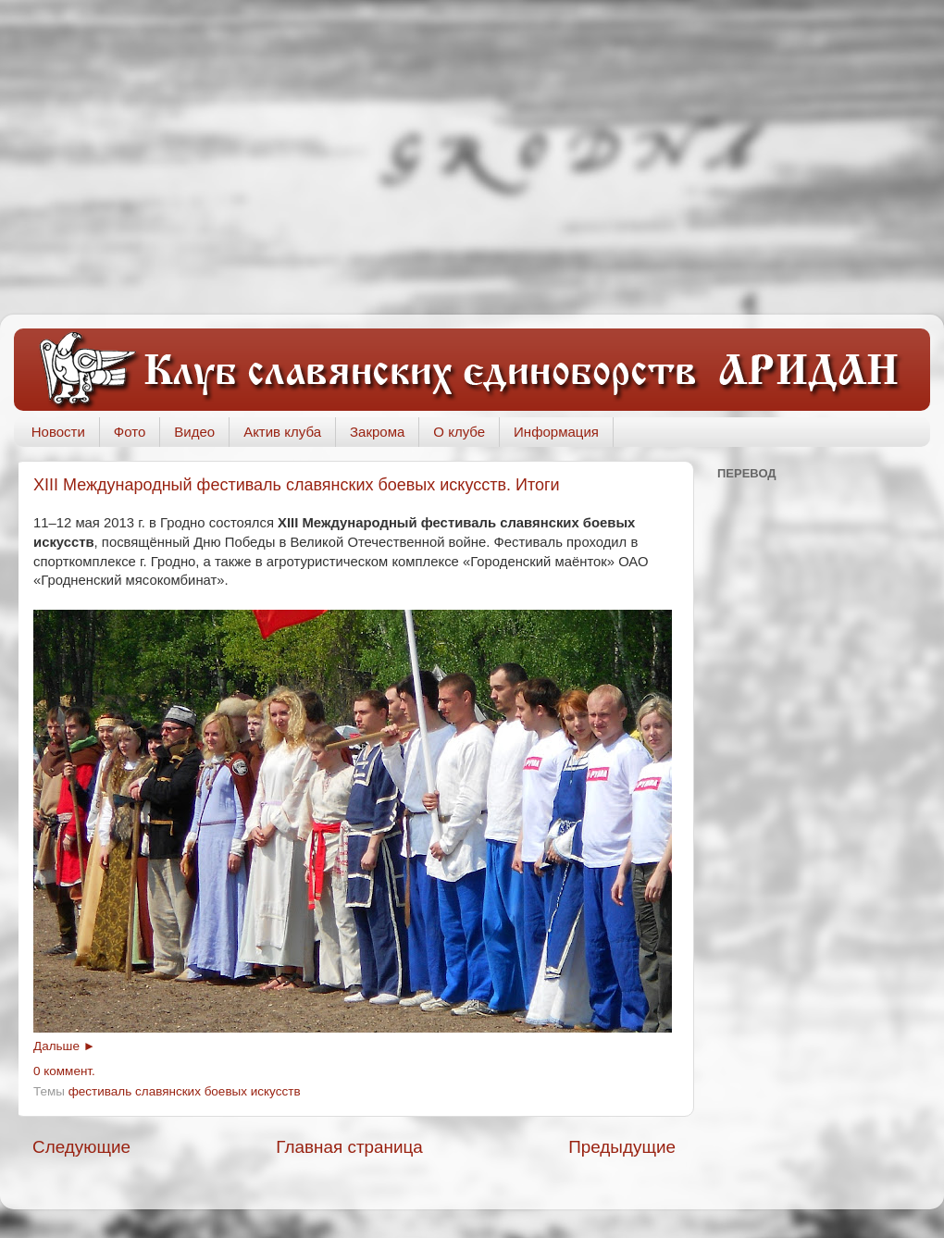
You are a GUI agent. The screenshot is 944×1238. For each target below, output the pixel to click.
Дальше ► (64, 1046)
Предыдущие (622, 1147)
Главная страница (349, 1147)
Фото (129, 431)
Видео (194, 431)
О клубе (459, 431)
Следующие (81, 1147)
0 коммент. (64, 1071)
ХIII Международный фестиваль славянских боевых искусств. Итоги (296, 485)
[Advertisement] (472, 157)
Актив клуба (282, 431)
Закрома (377, 431)
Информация (556, 431)
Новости (58, 431)
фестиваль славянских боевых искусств (184, 1091)
